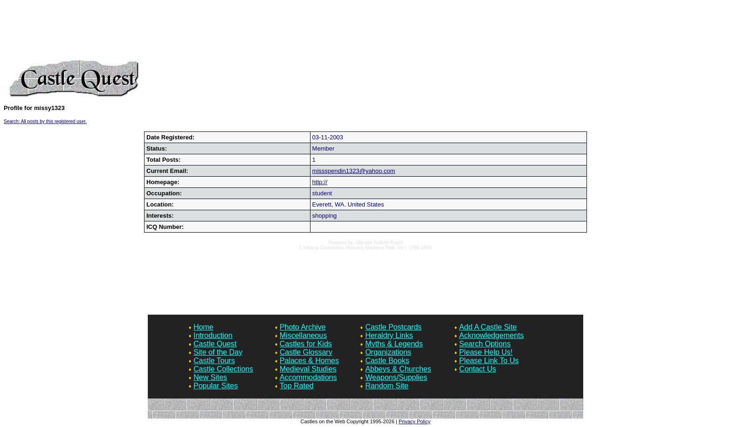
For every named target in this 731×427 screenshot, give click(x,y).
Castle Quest (214, 344)
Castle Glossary (306, 352)
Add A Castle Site (488, 327)
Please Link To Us (489, 361)
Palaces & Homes (309, 361)
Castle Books (387, 361)
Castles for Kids (306, 344)
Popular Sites (215, 386)
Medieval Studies (308, 369)
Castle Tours (214, 361)
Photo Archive (303, 327)
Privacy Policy (414, 421)
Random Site (386, 386)
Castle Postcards (393, 327)
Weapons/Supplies (396, 377)
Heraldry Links (389, 335)
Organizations (388, 352)
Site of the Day (217, 352)
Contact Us (477, 369)
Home (203, 327)
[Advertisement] (365, 32)
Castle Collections (223, 369)
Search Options (484, 344)
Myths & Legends (394, 344)
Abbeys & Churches (398, 369)
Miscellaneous (303, 335)
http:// (320, 182)
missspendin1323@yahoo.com (353, 170)
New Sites (210, 377)
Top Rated (297, 386)
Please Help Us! (486, 352)
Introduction (213, 335)
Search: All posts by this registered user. (45, 121)
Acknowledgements (491, 335)
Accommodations (308, 377)
